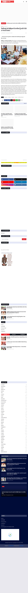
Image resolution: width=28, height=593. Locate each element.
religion (14, 438)
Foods (14, 406)
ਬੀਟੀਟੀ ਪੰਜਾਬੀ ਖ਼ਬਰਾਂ (20, 97)
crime (14, 395)
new (14, 428)
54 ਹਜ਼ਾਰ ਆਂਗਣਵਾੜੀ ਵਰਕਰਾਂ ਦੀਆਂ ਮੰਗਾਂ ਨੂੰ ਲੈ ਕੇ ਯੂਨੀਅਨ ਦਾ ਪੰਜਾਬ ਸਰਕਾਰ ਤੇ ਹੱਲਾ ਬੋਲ (16, 317)
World (14, 450)
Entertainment (14, 400)
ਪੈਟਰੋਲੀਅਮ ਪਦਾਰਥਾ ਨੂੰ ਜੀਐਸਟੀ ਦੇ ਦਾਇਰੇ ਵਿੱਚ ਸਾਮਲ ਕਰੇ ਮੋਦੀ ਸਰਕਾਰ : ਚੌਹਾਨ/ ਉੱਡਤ (7, 128)
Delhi (14, 397)
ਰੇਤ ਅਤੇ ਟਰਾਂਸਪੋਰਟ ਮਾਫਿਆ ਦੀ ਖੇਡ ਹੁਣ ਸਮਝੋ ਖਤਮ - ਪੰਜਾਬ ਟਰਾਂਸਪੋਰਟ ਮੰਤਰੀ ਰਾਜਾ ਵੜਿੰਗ (16, 347)
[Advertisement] (14, 12)
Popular (5, 334)
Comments (22, 334)
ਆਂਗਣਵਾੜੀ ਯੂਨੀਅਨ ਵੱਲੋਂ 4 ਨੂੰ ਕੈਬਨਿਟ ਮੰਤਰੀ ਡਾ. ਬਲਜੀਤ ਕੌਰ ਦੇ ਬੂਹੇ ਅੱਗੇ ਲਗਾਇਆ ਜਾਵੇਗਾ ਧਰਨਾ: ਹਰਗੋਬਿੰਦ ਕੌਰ (16, 474)
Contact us (3, 331)
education (14, 399)
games (14, 409)
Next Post (24, 160)
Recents (14, 334)
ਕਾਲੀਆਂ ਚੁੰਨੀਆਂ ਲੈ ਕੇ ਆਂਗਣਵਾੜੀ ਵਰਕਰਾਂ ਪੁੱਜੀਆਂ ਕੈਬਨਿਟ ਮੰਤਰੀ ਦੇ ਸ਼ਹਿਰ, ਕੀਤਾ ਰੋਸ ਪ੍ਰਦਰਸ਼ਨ (17, 307)
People (13, 97)
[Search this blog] (11, 239)
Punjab (16, 97)
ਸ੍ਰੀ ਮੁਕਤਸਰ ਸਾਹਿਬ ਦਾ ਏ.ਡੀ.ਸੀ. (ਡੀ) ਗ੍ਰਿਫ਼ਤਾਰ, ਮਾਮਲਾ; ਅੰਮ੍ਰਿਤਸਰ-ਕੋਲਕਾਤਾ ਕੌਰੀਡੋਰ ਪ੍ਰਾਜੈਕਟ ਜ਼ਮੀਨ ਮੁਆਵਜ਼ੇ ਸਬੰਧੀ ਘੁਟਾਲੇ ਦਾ (17, 478)
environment (14, 402)
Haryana (14, 411)
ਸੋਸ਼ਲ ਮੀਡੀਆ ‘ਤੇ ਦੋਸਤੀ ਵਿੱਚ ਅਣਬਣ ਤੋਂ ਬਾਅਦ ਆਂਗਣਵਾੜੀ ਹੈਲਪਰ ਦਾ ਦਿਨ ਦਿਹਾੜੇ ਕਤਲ (7, 114)
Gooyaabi (21, 545)
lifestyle (14, 419)
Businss (14, 391)
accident (14, 384)
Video (14, 448)
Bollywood (14, 389)
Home (2, 26)
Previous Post (4, 160)
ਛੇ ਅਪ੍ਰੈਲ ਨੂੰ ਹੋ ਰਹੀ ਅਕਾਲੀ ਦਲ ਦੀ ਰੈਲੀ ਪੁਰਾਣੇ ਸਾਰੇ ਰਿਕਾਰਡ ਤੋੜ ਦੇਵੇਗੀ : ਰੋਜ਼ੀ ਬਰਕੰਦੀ (21, 114)
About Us (2, 329)
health (14, 413)
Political (14, 431)
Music (14, 423)
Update (14, 447)
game (14, 408)
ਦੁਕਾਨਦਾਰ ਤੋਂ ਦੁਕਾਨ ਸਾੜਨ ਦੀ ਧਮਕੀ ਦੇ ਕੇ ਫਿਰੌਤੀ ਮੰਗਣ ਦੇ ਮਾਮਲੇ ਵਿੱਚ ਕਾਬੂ (13, 493)
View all (25, 103)
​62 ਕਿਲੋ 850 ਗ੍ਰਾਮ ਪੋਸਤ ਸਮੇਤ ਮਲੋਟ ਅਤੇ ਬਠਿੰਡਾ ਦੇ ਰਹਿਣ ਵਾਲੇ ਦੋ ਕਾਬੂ (16, 23)
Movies (14, 420)
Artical (14, 388)
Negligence (14, 427)
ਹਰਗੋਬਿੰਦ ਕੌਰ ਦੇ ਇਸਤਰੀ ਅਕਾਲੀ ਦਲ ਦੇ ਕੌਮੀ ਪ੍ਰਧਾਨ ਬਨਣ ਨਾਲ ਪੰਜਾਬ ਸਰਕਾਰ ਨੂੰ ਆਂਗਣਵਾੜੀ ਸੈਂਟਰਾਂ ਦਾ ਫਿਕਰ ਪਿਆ (16, 312)
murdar (14, 422)
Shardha (14, 439)
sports (14, 441)
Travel (14, 445)
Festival (14, 405)
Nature (9, 97)
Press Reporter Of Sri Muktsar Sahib (7, 526)
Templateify (11, 545)
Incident (14, 414)
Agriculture (14, 386)
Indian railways (14, 417)
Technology (14, 444)
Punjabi (14, 434)
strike (14, 442)
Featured (5, 26)
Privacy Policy (3, 328)
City (14, 392)
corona (14, 394)
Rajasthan (14, 436)
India (14, 416)
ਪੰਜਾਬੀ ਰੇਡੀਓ (3, 326)
